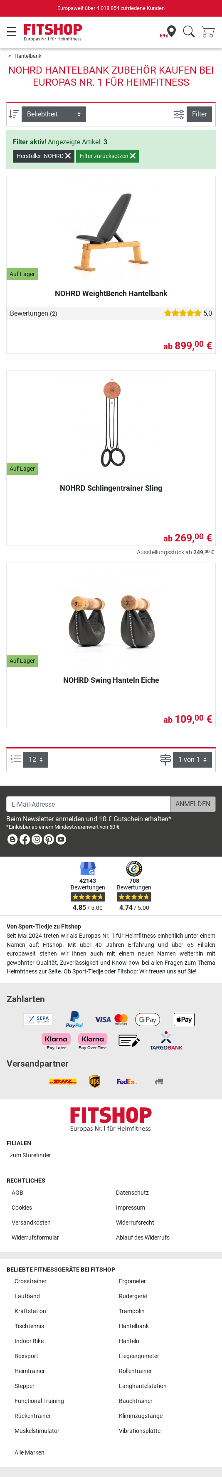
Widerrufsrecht (135, 1222)
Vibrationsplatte (139, 1431)
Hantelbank (28, 56)
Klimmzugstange (141, 1416)
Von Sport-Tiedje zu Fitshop (44, 926)
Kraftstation (30, 1311)
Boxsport (26, 1356)
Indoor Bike (29, 1341)
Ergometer (132, 1281)
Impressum (130, 1207)
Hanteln (129, 1341)
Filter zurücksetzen (108, 156)
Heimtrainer (30, 1371)
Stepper (25, 1386)
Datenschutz (132, 1192)
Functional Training (39, 1401)
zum (30, 1155)
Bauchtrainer (136, 1401)
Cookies (22, 1207)
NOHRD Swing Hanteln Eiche (111, 680)
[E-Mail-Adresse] (88, 804)
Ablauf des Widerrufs (143, 1237)
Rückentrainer (33, 1416)
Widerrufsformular (35, 1237)
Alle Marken (29, 1452)
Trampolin (132, 1311)
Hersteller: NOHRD (44, 156)
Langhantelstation (143, 1386)
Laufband (27, 1296)
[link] (12, 841)
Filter (199, 114)
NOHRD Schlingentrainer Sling (111, 488)
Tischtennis (29, 1326)
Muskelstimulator (37, 1431)
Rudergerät (133, 1296)
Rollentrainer (135, 1371)
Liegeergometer (139, 1356)
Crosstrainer (31, 1281)
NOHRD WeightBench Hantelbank (111, 293)
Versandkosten (31, 1222)
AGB (17, 1192)
